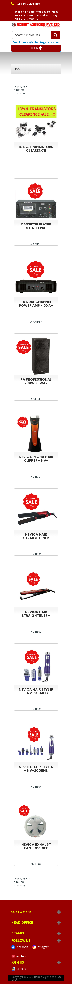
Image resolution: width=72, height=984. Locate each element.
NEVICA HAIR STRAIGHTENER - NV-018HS (36, 615)
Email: (16, 42)
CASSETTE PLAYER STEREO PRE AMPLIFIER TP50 (36, 228)
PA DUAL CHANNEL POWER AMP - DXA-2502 (36, 305)
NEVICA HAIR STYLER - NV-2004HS (36, 691)
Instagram (41, 947)
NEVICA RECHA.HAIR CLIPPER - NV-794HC (36, 460)
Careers (18, 968)
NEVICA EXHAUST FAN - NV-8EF (36, 846)
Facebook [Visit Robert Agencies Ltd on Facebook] (19, 947)
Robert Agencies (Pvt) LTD (36, 978)
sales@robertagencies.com (41, 42)
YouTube (19, 956)
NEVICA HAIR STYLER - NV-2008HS (36, 768)
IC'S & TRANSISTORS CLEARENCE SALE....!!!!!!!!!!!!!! (36, 150)
